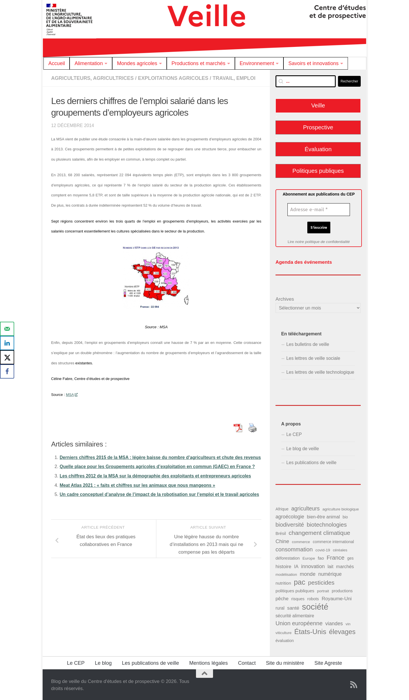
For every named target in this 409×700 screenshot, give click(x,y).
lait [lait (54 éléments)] (330, 565)
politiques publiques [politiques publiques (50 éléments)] (295, 590)
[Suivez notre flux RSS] (354, 684)
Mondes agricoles (137, 63)
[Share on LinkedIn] (7, 343)
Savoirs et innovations (313, 63)
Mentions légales (208, 662)
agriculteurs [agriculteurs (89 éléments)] (305, 508)
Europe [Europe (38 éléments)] (308, 558)
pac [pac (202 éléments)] (299, 581)
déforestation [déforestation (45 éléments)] (288, 557)
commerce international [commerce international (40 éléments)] (333, 541)
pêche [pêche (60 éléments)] (282, 598)
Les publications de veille (311, 462)
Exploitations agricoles (176, 78)
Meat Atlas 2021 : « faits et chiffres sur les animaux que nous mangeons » (140, 510)
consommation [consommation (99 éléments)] (294, 549)
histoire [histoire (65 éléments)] (283, 565)
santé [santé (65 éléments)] (293, 607)
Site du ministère (285, 662)
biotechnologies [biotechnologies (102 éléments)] (327, 524)
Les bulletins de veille (307, 343)
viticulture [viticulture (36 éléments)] (283, 632)
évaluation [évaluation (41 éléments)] (285, 640)
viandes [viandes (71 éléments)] (334, 623)
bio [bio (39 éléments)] (345, 516)
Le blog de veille (302, 448)
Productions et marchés (199, 63)
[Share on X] (7, 357)
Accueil (56, 63)
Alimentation (88, 63)
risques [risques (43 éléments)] (297, 598)
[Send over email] (7, 329)
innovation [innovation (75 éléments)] (313, 565)
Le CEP (294, 433)
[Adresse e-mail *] (318, 209)
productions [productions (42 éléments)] (342, 590)
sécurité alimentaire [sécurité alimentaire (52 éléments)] (295, 615)
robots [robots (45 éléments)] (313, 598)
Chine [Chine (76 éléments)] (282, 541)
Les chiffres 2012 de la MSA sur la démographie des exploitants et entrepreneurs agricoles (159, 501)
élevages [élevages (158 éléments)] (342, 631)
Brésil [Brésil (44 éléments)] (281, 533)
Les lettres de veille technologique (320, 371)
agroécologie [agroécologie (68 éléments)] (290, 516)
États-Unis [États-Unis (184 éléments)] (310, 631)
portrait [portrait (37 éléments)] (323, 590)
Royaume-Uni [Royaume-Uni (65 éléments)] (337, 598)
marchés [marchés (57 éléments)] (345, 565)
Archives (285, 298)
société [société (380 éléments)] (315, 606)
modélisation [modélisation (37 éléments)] (286, 574)
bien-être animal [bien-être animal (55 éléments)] (323, 516)
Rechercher (349, 81)
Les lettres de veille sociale (313, 357)
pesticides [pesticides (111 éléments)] (321, 582)
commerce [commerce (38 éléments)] (301, 541)
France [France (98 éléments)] (336, 557)
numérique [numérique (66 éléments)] (329, 573)
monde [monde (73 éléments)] (307, 573)
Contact (247, 662)
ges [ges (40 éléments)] (350, 557)
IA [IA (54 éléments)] (296, 565)
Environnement (257, 63)
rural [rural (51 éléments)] (280, 607)
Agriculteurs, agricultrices (93, 78)
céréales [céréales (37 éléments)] (340, 549)
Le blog (103, 662)
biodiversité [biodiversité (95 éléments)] (290, 524)
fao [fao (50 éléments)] (321, 557)
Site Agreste (328, 662)
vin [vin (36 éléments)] (348, 623)
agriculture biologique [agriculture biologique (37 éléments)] (340, 508)
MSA (71, 401)
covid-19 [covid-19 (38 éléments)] (323, 549)
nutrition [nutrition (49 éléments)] (283, 582)
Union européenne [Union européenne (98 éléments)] (299, 623)
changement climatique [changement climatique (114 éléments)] (319, 532)
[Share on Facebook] (7, 371)
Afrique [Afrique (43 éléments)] (282, 508)
